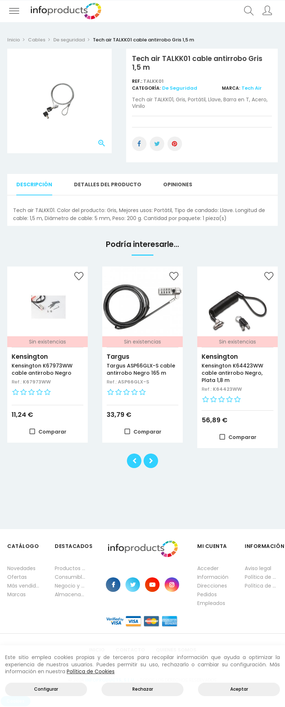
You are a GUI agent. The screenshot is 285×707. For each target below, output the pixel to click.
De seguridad (179, 88)
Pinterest (175, 144)
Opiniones (177, 184)
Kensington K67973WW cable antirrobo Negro (42, 369)
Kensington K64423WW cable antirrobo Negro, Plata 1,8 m (232, 373)
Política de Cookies (91, 671)
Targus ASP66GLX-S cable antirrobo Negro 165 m (141, 369)
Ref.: (137, 81)
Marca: (231, 88)
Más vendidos (23, 585)
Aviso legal (258, 568)
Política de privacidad (261, 577)
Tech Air (251, 88)
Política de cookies (261, 585)
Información (212, 577)
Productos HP (71, 568)
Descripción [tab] (34, 184)
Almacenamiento (71, 594)
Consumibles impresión (71, 577)
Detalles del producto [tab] (107, 184)
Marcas (16, 594)
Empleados (211, 603)
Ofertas (17, 577)
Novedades (21, 568)
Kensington (30, 356)
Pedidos (207, 594)
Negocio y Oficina (71, 585)
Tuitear (157, 144)
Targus (118, 356)
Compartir (139, 144)
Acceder (208, 568)
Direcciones (212, 585)
